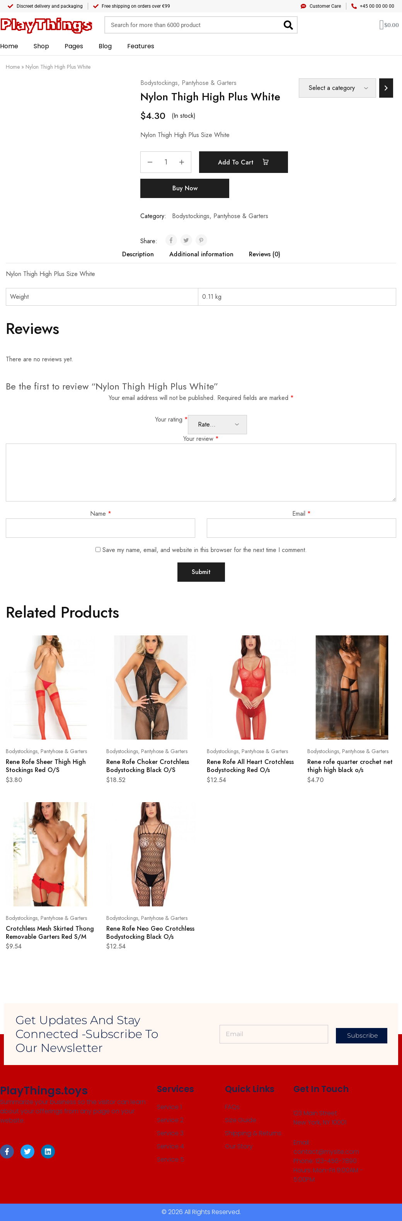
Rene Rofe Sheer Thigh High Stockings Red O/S (46, 765)
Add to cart (243, 162)
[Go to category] (386, 88)
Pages (74, 46)
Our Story (239, 1146)
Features (140, 46)
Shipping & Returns (253, 1133)
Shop (41, 46)
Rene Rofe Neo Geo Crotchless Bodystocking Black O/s (150, 932)
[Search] (288, 25)
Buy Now (185, 188)
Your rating (171, 419)
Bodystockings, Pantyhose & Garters (188, 82)
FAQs (232, 1106)
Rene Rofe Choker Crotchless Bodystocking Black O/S (147, 765)
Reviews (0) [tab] (264, 254)
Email (301, 513)
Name (100, 513)
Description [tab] (138, 254)
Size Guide (240, 1120)
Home (9, 46)
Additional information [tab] (201, 254)
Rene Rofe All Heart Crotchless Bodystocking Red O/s (250, 765)
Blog (105, 46)
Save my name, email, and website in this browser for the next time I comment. (204, 549)
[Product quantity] (165, 162)
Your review (201, 438)
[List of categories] (337, 88)
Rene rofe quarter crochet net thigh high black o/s (350, 765)
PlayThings (46, 25)
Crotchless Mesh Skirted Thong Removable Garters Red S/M (50, 932)
